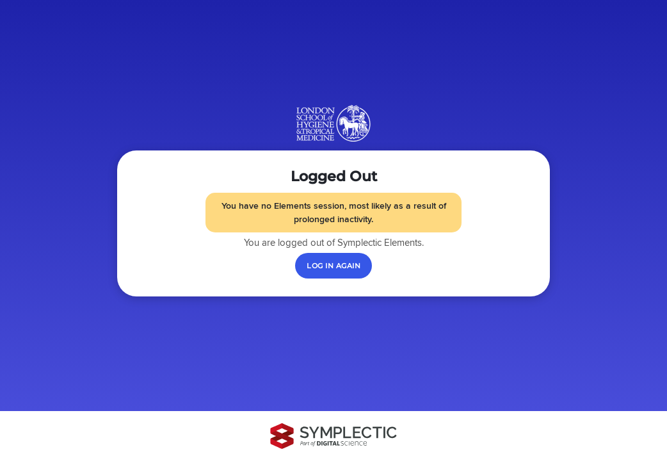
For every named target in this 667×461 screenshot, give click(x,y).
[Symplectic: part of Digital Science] (333, 436)
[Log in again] (333, 266)
